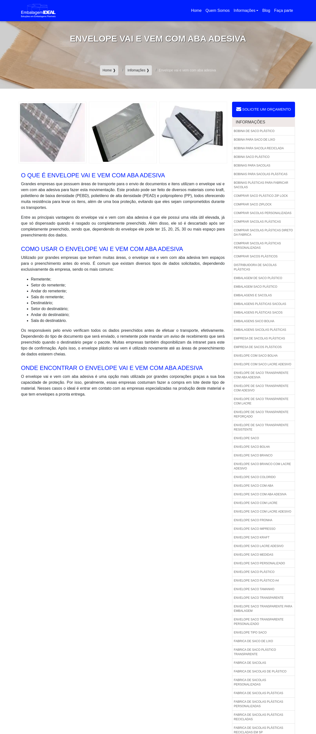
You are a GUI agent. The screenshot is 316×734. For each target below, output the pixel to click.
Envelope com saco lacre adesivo (262, 364)
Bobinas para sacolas (252, 165)
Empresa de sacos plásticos (258, 347)
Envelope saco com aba (253, 485)
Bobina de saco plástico (254, 131)
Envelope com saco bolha (255, 355)
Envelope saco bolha (252, 447)
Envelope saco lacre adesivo (258, 546)
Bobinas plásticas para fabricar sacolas (261, 185)
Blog (266, 10)
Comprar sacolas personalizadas (262, 213)
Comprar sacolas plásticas (257, 221)
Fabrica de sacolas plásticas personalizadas (258, 704)
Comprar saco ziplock (253, 204)
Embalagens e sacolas (253, 295)
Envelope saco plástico (254, 572)
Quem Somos (218, 10)
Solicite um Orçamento (263, 109)
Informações (244, 10)
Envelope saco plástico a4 (256, 580)
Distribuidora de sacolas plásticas (255, 267)
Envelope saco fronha (253, 520)
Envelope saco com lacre (255, 503)
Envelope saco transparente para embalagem (263, 609)
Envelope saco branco (253, 455)
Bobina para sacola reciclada (259, 148)
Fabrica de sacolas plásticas (258, 693)
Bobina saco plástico (252, 157)
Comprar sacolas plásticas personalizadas (257, 246)
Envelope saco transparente (259, 598)
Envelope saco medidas (253, 554)
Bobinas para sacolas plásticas (260, 174)
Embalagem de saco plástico (258, 278)
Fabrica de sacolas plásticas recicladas (258, 717)
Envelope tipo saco (250, 632)
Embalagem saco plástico (255, 286)
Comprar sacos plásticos (255, 256)
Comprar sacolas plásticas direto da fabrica (263, 232)
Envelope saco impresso (255, 529)
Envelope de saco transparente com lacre (261, 401)
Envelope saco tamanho (254, 589)
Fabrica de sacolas (250, 663)
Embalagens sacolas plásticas (260, 330)
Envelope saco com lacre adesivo (262, 511)
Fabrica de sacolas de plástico (260, 671)
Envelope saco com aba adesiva (260, 494)
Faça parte (283, 10)
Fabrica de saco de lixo (253, 641)
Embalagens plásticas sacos (258, 312)
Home (197, 12)
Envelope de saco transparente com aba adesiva (261, 375)
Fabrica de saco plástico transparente (255, 652)
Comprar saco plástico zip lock (261, 196)
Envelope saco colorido (255, 477)
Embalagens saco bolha (254, 321)
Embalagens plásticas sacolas (260, 304)
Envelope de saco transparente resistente (261, 427)
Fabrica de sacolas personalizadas (250, 682)
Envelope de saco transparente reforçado (261, 414)
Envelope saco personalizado (259, 563)
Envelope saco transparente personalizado (259, 622)
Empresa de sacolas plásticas (259, 338)
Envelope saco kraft (252, 537)
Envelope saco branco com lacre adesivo (262, 466)
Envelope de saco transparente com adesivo (261, 388)
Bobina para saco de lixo (254, 139)
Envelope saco (246, 438)
